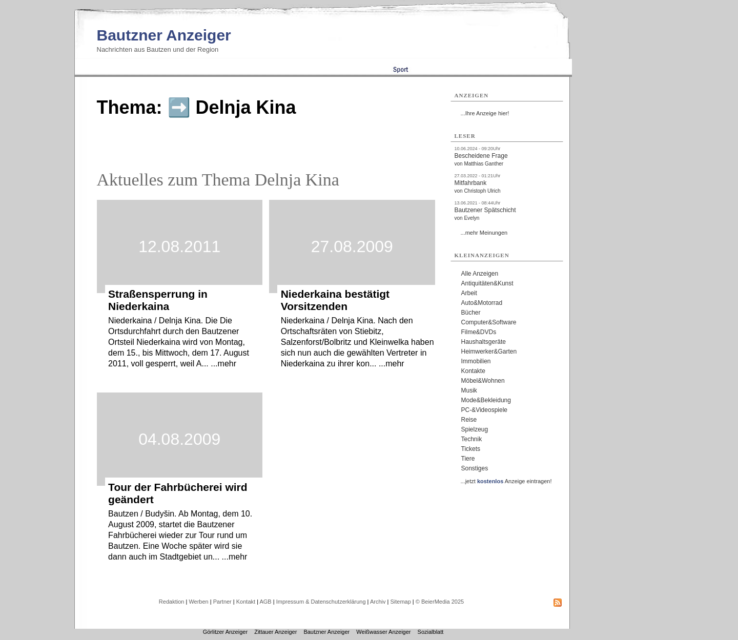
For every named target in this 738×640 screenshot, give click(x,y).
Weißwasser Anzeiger (383, 632)
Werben (198, 601)
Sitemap (400, 601)
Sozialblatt (431, 632)
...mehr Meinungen (484, 232)
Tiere (468, 458)
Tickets (471, 448)
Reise (469, 419)
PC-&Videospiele (484, 409)
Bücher (471, 312)
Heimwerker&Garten (489, 351)
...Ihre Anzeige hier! (485, 113)
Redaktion (171, 601)
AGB (265, 601)
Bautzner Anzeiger (164, 35)
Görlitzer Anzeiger (225, 632)
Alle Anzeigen (480, 273)
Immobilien (476, 361)
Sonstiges (474, 468)
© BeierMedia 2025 (440, 601)
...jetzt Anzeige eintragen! (506, 481)
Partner (222, 601)
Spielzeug (474, 429)
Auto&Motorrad (482, 302)
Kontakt (245, 601)
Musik (469, 390)
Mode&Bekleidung (486, 400)
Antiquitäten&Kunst (487, 283)
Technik (471, 439)
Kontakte (473, 371)
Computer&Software (489, 322)
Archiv (378, 601)
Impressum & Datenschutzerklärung (321, 601)
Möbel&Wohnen (483, 380)
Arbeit (469, 293)
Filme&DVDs (479, 332)
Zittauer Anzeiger (275, 632)
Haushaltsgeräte (483, 341)
